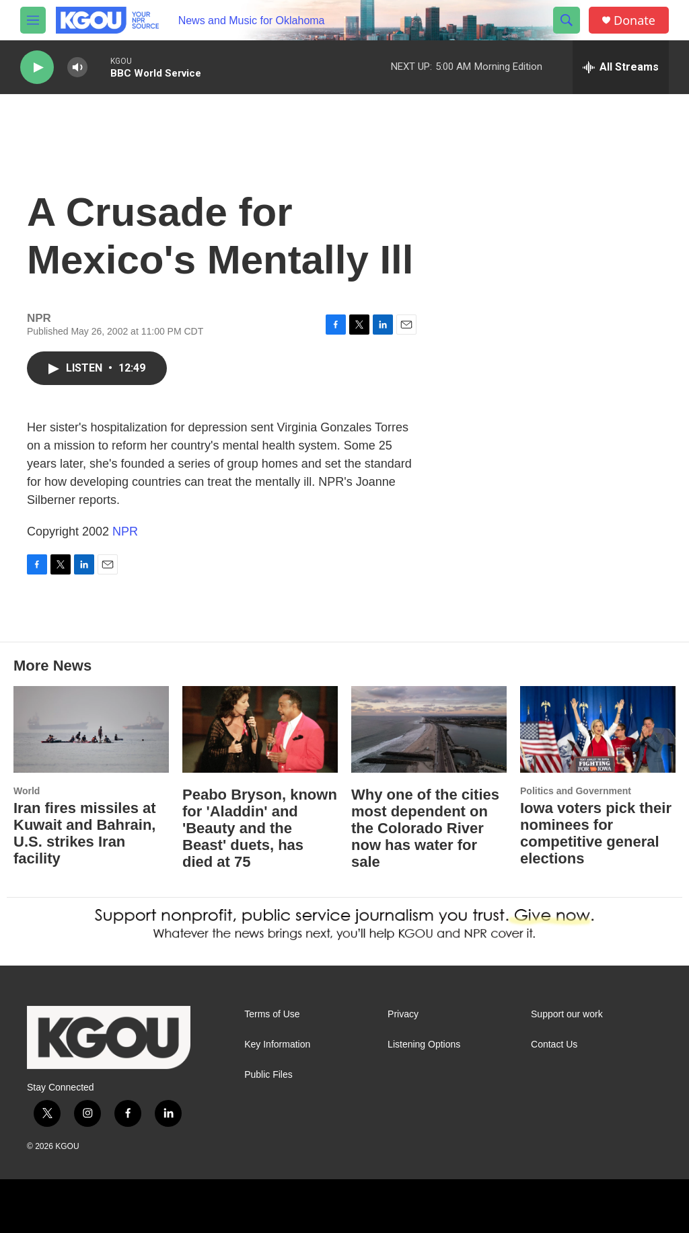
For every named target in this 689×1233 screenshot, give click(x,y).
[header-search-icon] (566, 20)
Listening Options (424, 1044)
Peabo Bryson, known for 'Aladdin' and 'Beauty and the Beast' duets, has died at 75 (259, 828)
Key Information (277, 1044)
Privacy (403, 1014)
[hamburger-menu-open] (33, 20)
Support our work (567, 1014)
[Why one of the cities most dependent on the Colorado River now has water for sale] (429, 729)
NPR (125, 531)
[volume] (77, 67)
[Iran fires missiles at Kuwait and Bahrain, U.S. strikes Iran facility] (91, 729)
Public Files (268, 1075)
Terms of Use (271, 1014)
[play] (37, 67)
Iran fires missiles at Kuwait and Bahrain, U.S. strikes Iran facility (84, 833)
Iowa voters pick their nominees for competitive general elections (596, 833)
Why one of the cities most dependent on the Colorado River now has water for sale (425, 828)
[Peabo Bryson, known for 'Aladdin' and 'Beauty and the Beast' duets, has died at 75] (260, 729)
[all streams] (621, 67)
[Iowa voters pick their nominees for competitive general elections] (598, 729)
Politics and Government (575, 790)
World (26, 790)
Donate (634, 20)
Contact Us (554, 1044)
